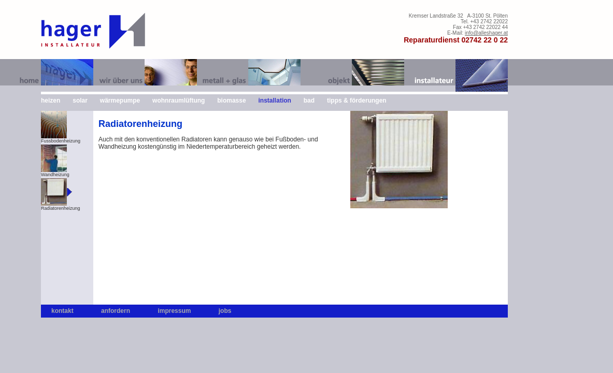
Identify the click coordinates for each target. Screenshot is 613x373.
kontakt (62, 310)
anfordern (115, 310)
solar (80, 100)
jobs (225, 310)
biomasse (231, 100)
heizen (50, 100)
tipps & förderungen (357, 100)
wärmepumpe (120, 100)
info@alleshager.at (486, 33)
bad (309, 100)
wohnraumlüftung (178, 100)
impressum (174, 310)
